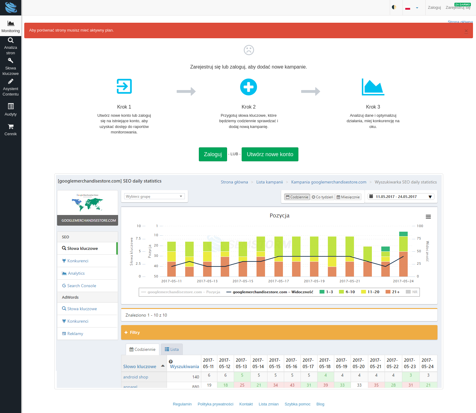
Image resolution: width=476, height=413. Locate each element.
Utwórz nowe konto (270, 154)
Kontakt (246, 404)
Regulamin (182, 404)
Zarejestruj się (458, 6)
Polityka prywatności (215, 404)
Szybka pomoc (298, 404)
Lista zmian (269, 404)
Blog (321, 404)
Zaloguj (434, 7)
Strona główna (460, 22)
